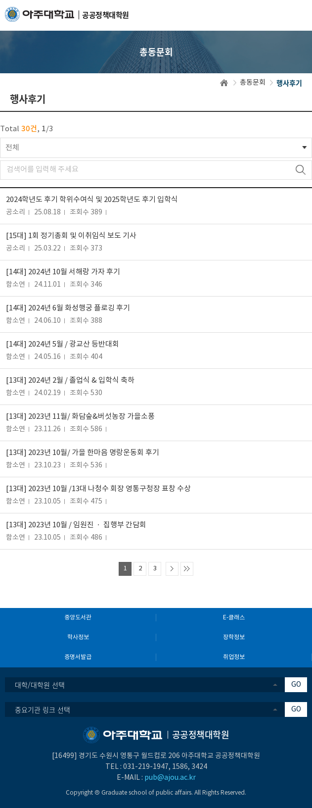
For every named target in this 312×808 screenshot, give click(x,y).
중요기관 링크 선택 (42, 709)
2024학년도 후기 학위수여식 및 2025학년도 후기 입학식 (92, 200)
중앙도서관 (77, 617)
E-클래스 (234, 617)
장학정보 (234, 637)
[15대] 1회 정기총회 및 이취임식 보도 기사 (71, 236)
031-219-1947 (146, 767)
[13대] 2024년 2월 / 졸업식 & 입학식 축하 (70, 380)
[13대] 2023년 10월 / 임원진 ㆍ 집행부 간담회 (76, 525)
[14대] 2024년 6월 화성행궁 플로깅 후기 (68, 308)
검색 (300, 170)
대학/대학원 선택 (40, 685)
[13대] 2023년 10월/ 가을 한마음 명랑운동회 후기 (82, 453)
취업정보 (234, 657)
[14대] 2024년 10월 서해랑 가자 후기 (63, 272)
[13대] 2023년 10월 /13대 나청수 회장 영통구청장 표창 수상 (98, 489)
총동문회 (253, 83)
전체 (12, 148)
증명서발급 (77, 657)
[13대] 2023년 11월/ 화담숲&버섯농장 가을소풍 (80, 416)
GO (296, 685)
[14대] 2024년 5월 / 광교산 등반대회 (62, 344)
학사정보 (78, 637)
